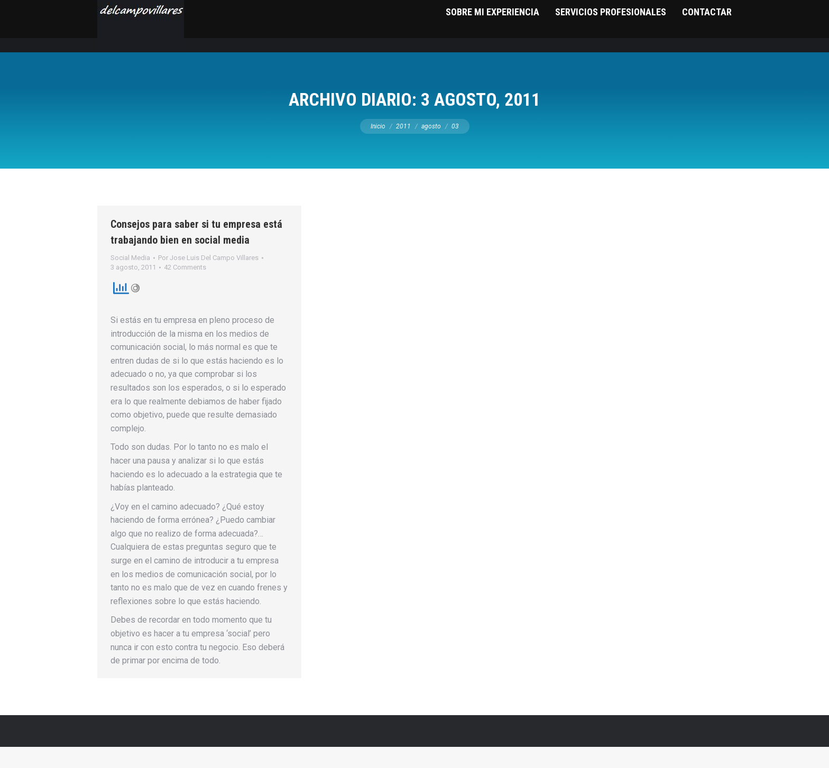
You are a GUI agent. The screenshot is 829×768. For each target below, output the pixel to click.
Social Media (130, 279)
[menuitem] (492, 47)
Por (208, 279)
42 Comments (185, 288)
